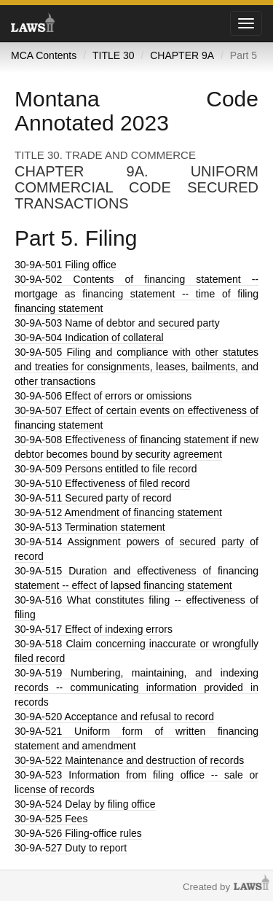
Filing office (65, 264)
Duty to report (71, 848)
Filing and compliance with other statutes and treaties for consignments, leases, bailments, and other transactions (136, 366)
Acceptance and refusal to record (114, 716)
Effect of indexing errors (94, 629)
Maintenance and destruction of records (129, 760)
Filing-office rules (78, 833)
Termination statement (90, 527)
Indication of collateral (89, 337)
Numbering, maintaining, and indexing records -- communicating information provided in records (136, 687)
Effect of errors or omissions (103, 396)
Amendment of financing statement (118, 512)
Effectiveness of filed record (102, 483)
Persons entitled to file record (106, 469)
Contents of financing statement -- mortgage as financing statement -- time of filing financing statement (136, 293)
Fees (51, 818)
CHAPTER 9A (182, 55)
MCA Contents (43, 55)
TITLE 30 (113, 55)
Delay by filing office (85, 804)
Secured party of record (93, 498)
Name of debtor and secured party (117, 323)
